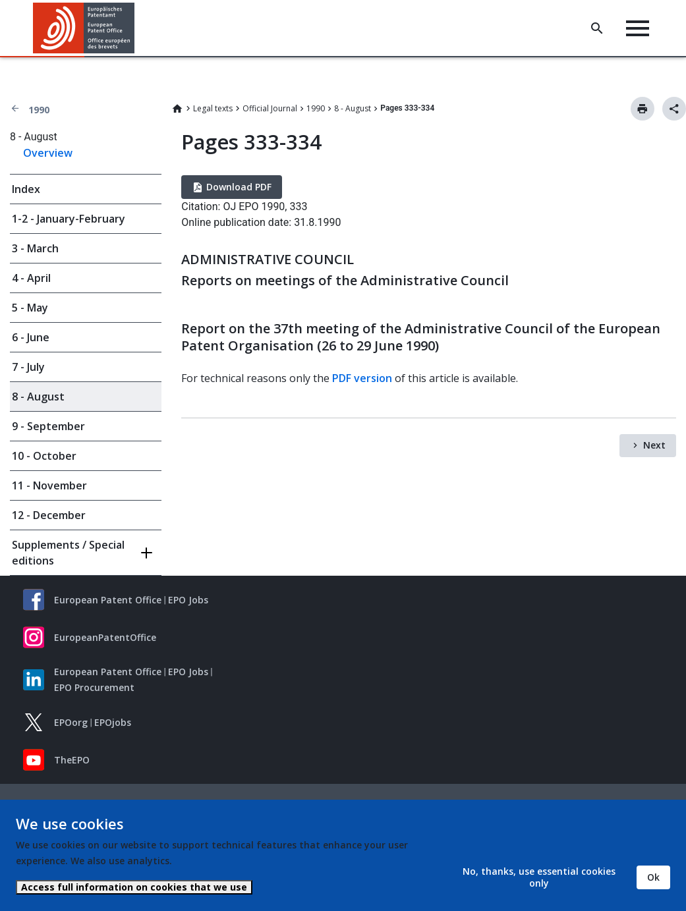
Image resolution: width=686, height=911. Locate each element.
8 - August (352, 108)
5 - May (30, 307)
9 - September (48, 426)
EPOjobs (112, 722)
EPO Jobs (188, 600)
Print (642, 109)
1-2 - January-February (68, 218)
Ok (653, 877)
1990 (38, 109)
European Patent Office (107, 600)
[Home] (84, 28)
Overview (47, 153)
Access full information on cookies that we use (134, 887)
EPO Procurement (94, 687)
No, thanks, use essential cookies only (539, 877)
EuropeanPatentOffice (105, 637)
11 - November (49, 485)
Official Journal (270, 108)
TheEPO (72, 760)
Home (177, 109)
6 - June (30, 337)
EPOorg (71, 722)
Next (654, 445)
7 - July (28, 367)
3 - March (35, 248)
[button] (136, 28)
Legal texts (213, 108)
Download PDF (239, 186)
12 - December (49, 515)
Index (26, 189)
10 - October (44, 456)
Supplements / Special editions (68, 553)
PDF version (362, 378)
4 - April (31, 278)
